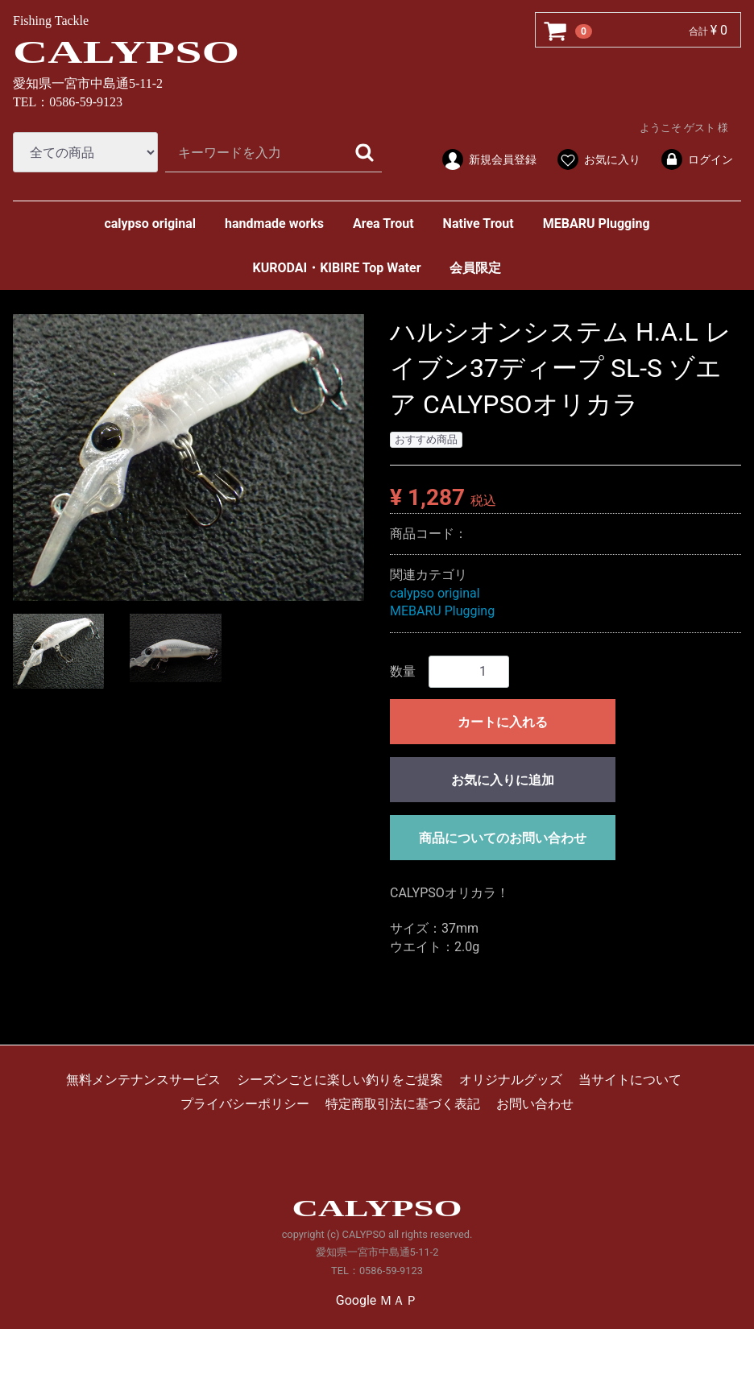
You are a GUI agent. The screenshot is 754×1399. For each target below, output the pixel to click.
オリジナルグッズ (510, 1079)
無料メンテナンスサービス (143, 1079)
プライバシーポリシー (244, 1103)
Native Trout (478, 223)
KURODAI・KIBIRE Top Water (337, 267)
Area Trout (383, 223)
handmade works (274, 223)
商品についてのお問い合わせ (502, 837)
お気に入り (598, 159)
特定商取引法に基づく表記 (402, 1103)
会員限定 (475, 267)
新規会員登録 (488, 159)
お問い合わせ (535, 1103)
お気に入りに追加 (502, 779)
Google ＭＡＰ (377, 1300)
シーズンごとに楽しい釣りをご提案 (340, 1079)
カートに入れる (503, 721)
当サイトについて (630, 1079)
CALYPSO (126, 52)
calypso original (150, 223)
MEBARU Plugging (596, 223)
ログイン (696, 159)
